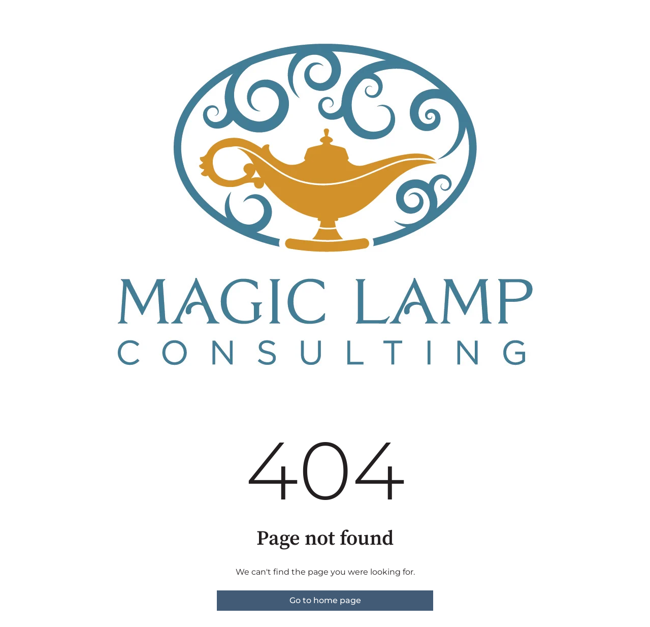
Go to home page (325, 600)
